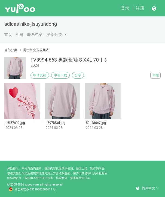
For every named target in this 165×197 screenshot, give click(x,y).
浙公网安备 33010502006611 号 (32, 189)
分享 (78, 75)
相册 (19, 34)
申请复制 (39, 75)
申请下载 (60, 75)
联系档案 (34, 34)
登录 (125, 8)
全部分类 (54, 34)
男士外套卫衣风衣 (36, 50)
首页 (8, 34)
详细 (155, 75)
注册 (140, 8)
